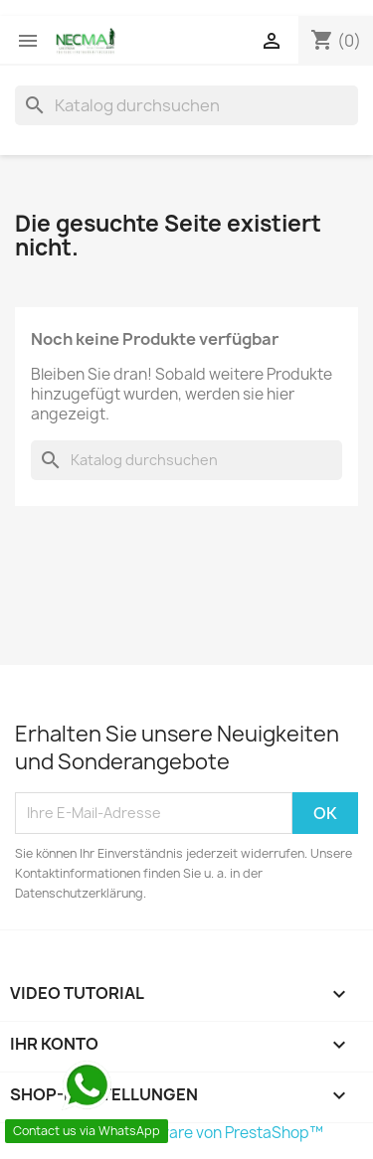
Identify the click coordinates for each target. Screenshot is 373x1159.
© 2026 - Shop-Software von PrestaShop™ (169, 1132)
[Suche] (186, 105)
